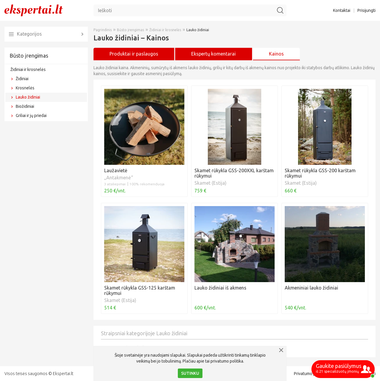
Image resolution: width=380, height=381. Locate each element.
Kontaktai (341, 10)
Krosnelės (25, 88)
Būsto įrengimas (29, 56)
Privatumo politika (310, 373)
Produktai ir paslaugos (134, 53)
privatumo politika (226, 361)
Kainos (276, 53)
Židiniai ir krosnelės (28, 69)
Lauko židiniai (28, 97)
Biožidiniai (25, 106)
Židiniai (22, 78)
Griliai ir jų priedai (31, 115)
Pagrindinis (103, 30)
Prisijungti (366, 10)
